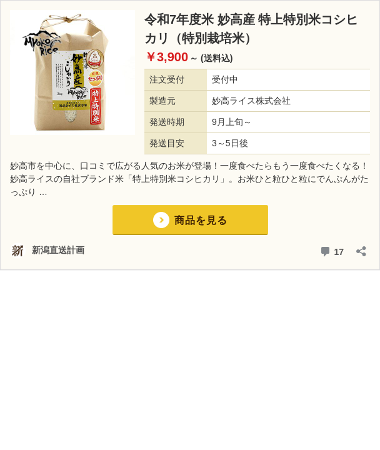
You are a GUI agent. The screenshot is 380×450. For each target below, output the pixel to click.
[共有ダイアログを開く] (361, 247)
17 (331, 250)
